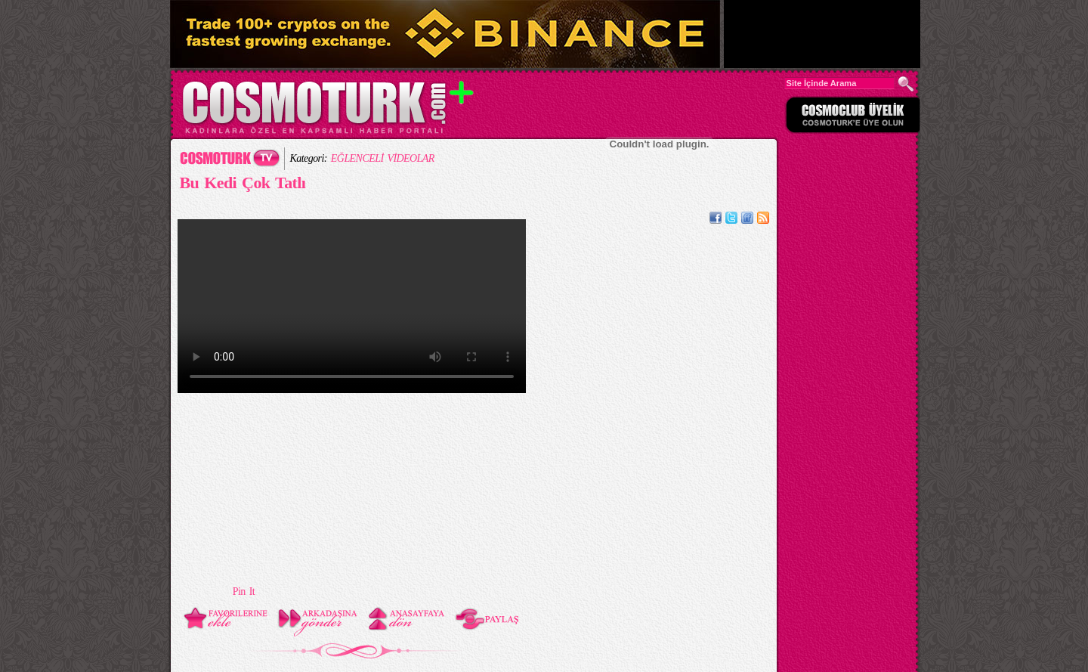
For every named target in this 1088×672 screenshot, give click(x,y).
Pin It (244, 591)
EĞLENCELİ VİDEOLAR (382, 158)
